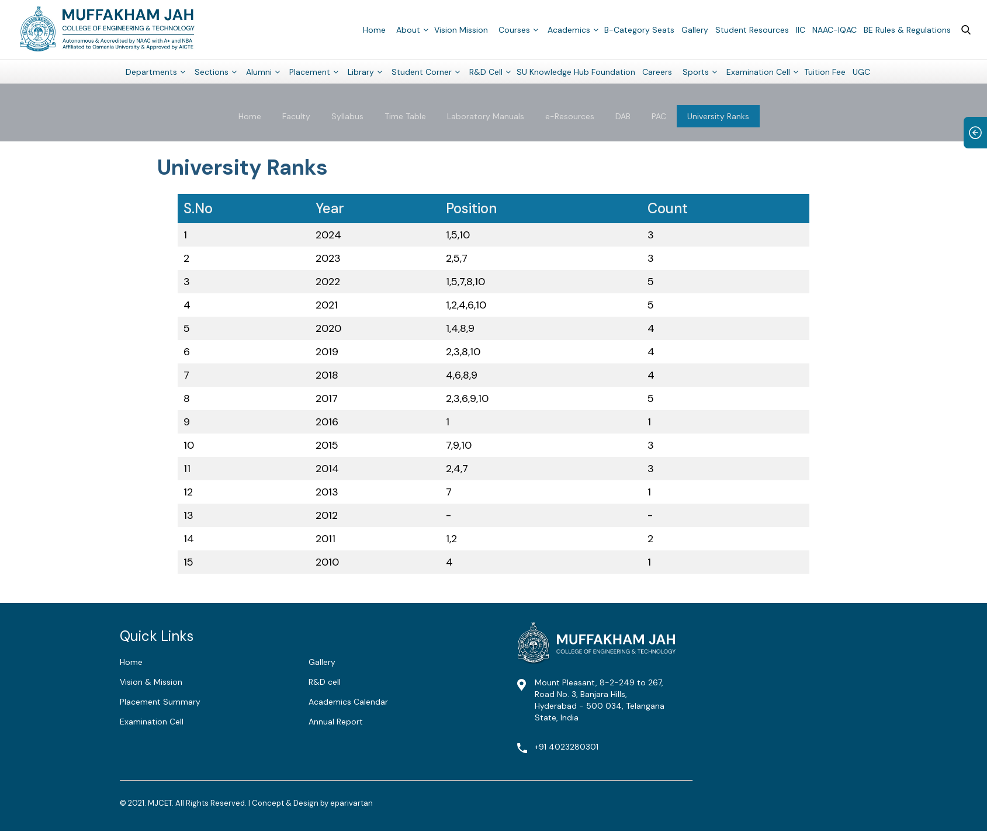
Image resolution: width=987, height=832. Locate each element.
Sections (211, 71)
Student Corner (422, 71)
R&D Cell (486, 71)
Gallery (694, 29)
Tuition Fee (825, 71)
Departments (151, 71)
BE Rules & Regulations (907, 29)
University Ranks (718, 116)
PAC (659, 116)
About (408, 29)
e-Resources (569, 116)
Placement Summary (160, 701)
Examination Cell (758, 71)
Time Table (405, 116)
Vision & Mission (151, 682)
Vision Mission (461, 29)
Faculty (296, 116)
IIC (800, 29)
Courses (514, 29)
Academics (569, 29)
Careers (657, 71)
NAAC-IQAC (834, 29)
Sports (696, 71)
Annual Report (336, 721)
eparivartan (351, 803)
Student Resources (752, 29)
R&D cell (325, 682)
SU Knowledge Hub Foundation (576, 71)
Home (374, 29)
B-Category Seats (639, 29)
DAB (623, 116)
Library (361, 71)
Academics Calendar (348, 701)
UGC (861, 71)
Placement (309, 71)
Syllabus (347, 116)
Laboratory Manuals (485, 116)
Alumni (259, 71)
